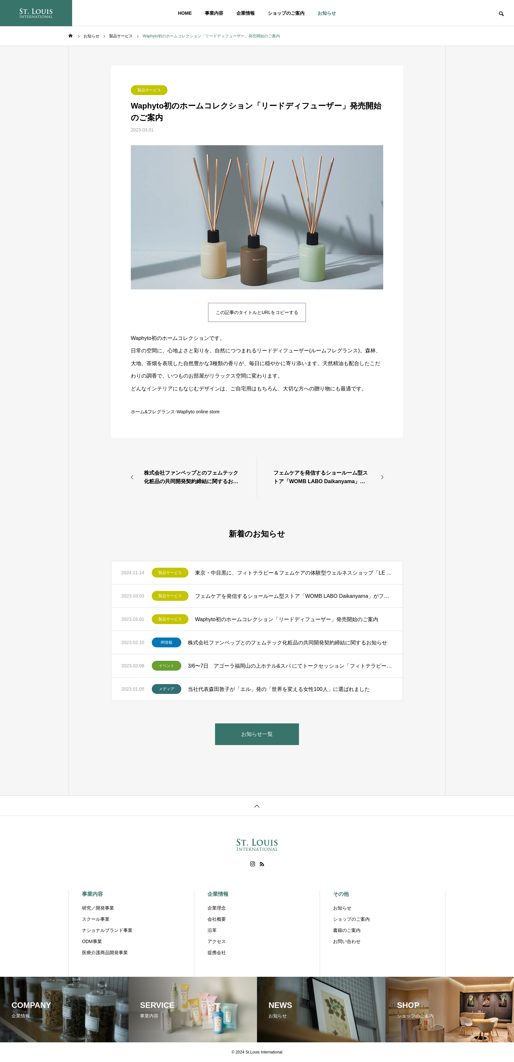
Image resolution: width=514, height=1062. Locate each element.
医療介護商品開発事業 (105, 952)
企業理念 (217, 908)
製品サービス (149, 90)
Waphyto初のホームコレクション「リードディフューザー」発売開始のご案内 (286, 619)
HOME (185, 13)
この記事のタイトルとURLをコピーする (257, 312)
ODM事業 (92, 941)
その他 (341, 894)
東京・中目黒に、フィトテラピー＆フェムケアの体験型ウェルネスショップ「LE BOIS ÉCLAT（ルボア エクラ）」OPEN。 (294, 573)
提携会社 (217, 952)
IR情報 (166, 642)
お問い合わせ (347, 941)
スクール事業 (95, 919)
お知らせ (327, 13)
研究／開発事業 (98, 908)
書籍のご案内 (347, 930)
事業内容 (214, 13)
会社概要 (217, 919)
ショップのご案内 (286, 13)
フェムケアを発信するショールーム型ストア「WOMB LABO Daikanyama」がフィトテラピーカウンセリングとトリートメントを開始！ (294, 596)
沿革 (212, 930)
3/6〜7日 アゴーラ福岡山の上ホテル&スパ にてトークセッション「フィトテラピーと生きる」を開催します (290, 666)
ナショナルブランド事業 (107, 930)
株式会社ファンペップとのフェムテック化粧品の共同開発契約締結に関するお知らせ (287, 642)
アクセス (217, 941)
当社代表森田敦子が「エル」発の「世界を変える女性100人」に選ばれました (279, 689)
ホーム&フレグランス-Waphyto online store (175, 411)
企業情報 (245, 13)
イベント (166, 665)
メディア (166, 689)
